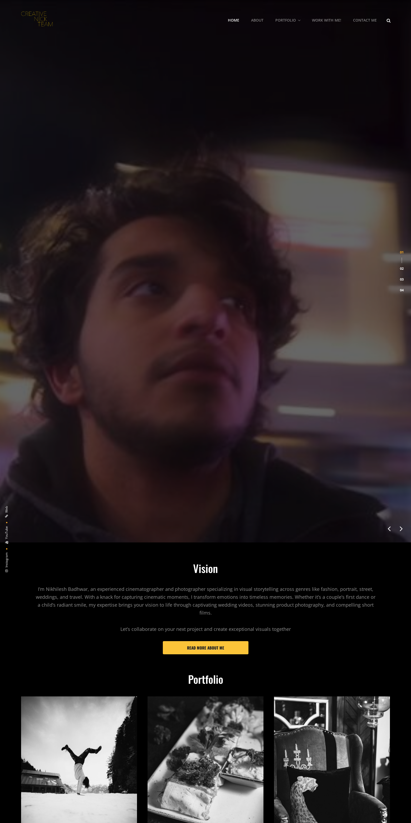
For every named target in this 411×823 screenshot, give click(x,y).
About (257, 20)
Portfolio (288, 20)
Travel (281, 686)
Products (285, 501)
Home (233, 20)
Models (29, 711)
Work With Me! (326, 20)
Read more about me (205, 296)
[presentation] (389, 177)
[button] (401, 79)
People (29, 501)
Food (153, 501)
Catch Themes (253, 812)
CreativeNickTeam (190, 812)
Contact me (365, 20)
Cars (153, 715)
